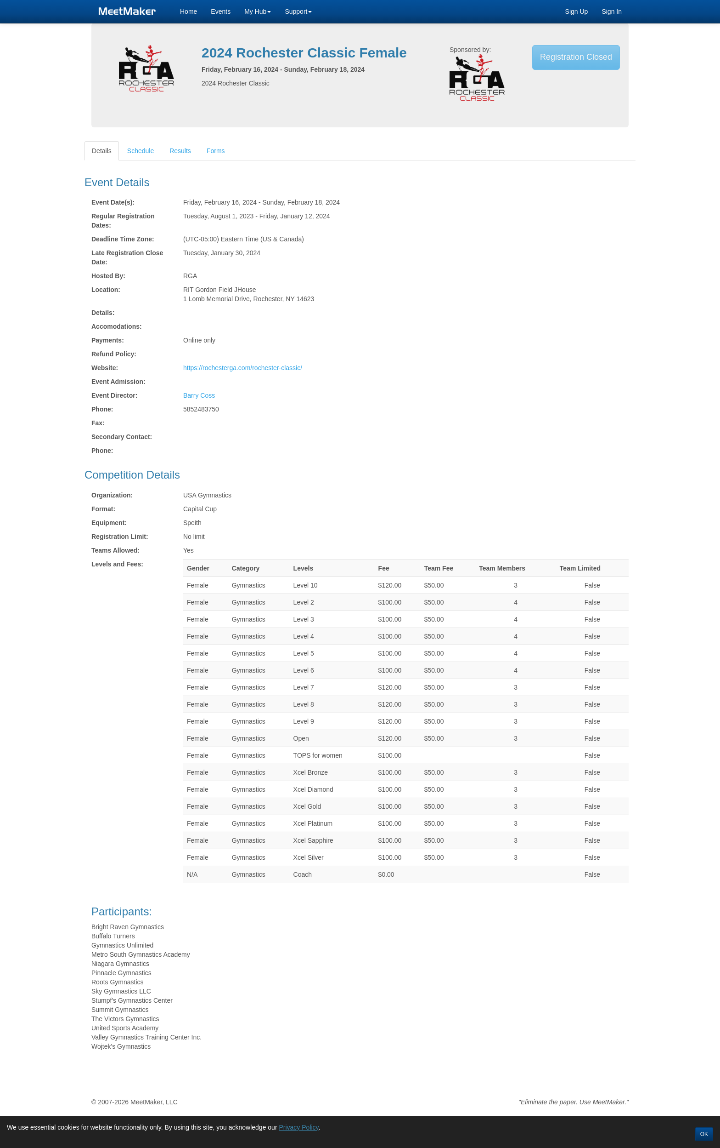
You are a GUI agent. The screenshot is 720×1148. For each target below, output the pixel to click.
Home (188, 11)
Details (102, 150)
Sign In (612, 11)
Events (221, 11)
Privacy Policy (298, 1127)
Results (180, 150)
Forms (216, 150)
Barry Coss (199, 395)
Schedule (140, 150)
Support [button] (298, 11)
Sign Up (576, 11)
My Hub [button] (257, 11)
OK (704, 1134)
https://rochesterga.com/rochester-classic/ (242, 367)
